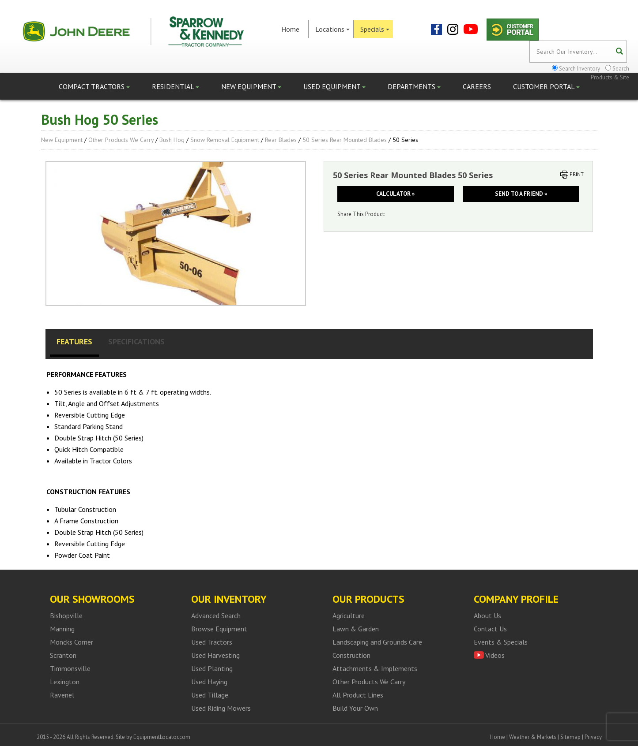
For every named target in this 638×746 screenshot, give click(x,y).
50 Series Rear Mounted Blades (344, 140)
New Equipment (251, 86)
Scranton (63, 655)
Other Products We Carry (121, 140)
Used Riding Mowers (221, 708)
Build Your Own (355, 708)
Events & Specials (501, 642)
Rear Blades (281, 140)
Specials (374, 29)
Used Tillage (209, 694)
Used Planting (212, 668)
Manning (62, 628)
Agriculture (348, 615)
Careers (477, 86)
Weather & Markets (532, 737)
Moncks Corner (71, 642)
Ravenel (62, 694)
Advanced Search (216, 615)
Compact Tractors (94, 86)
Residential (175, 86)
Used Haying (209, 681)
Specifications (136, 341)
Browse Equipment (219, 628)
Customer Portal (546, 86)
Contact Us (490, 628)
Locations (332, 29)
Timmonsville (70, 668)
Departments (414, 86)
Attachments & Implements (374, 668)
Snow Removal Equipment (224, 140)
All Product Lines (357, 694)
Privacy (593, 737)
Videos (495, 655)
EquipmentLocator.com (161, 737)
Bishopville (66, 615)
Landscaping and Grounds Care (377, 642)
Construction (351, 655)
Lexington (64, 681)
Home (290, 29)
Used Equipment (334, 86)
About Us (487, 615)
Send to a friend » (521, 194)
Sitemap (570, 737)
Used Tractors (211, 642)
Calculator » (395, 194)
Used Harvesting (215, 655)
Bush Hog (172, 140)
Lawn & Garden (355, 628)
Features (74, 341)
